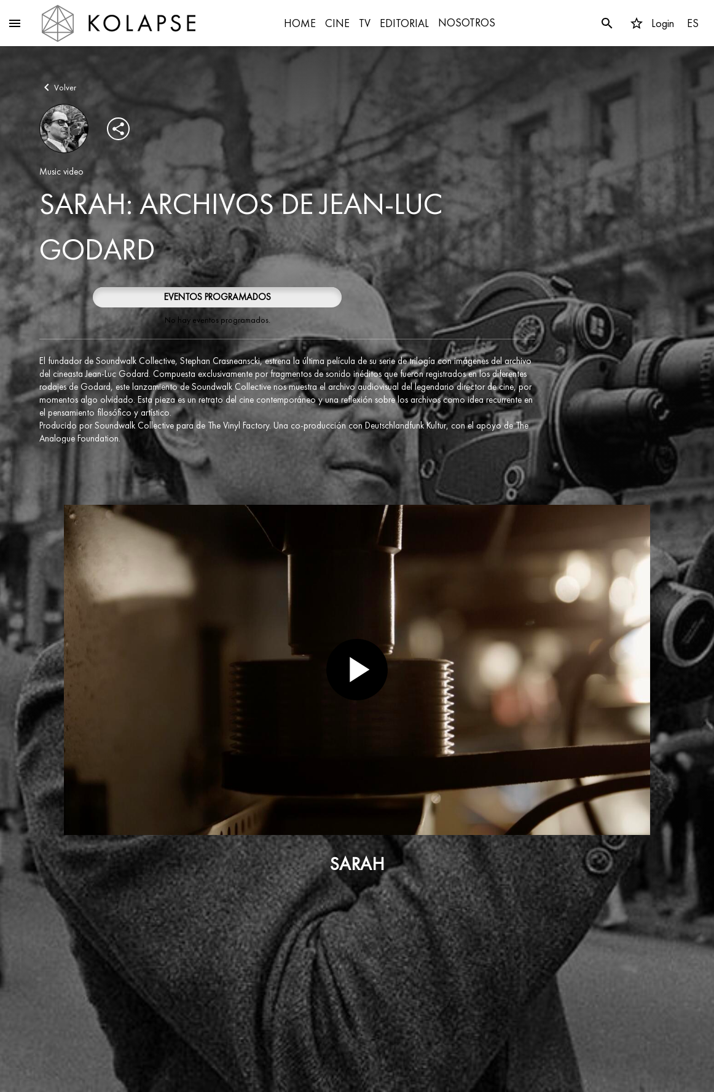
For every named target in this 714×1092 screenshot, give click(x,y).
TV (365, 23)
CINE (337, 23)
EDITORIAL (404, 23)
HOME (300, 23)
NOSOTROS (466, 22)
